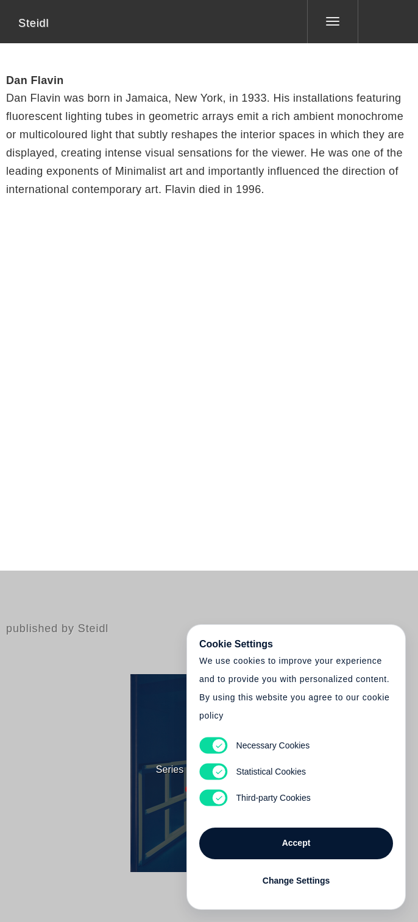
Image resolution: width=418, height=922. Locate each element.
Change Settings (296, 880)
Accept (296, 843)
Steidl (33, 23)
